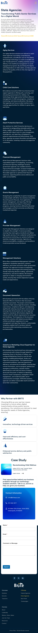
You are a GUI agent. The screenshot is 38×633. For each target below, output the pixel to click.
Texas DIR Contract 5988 (25, 36)
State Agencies (25, 596)
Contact (4, 623)
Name (5, 525)
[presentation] (16, 564)
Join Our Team (6, 618)
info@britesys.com (14, 497)
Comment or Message (10, 543)
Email (5, 534)
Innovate (4, 596)
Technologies (24, 601)
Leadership (5, 612)
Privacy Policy (13, 630)
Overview (4, 607)
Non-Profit (24, 598)
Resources (5, 620)
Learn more (16, 473)
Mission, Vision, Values (8, 615)
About (3, 610)
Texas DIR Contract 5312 (9, 36)
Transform (4, 598)
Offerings (23, 590)
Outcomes (5, 590)
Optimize (4, 593)
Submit (6, 567)
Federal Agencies (25, 593)
